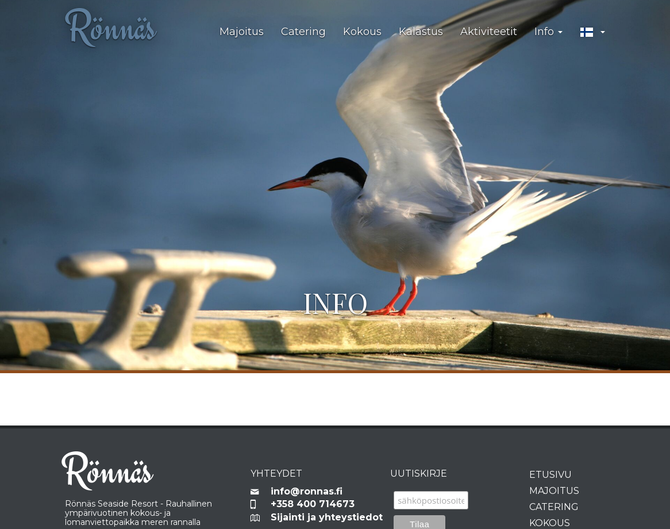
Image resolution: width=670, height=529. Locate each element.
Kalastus (421, 31)
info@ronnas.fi (306, 491)
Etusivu (550, 474)
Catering (303, 31)
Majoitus (242, 31)
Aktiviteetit (488, 31)
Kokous (362, 31)
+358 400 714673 (313, 504)
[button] (592, 32)
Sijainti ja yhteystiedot (322, 517)
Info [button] (548, 31)
